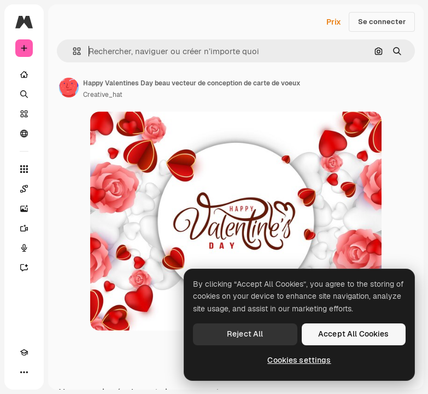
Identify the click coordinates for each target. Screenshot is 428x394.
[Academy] (24, 352)
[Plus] (24, 372)
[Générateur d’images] (24, 208)
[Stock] (24, 114)
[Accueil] (24, 74)
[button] (72, 51)
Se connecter (382, 21)
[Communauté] (24, 133)
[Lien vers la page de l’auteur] (69, 87)
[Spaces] (24, 189)
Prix (333, 22)
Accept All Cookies (353, 334)
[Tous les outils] (24, 169)
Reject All (245, 334)
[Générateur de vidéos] (24, 228)
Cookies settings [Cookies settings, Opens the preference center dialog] (299, 360)
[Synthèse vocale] (24, 248)
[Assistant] (24, 267)
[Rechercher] (24, 94)
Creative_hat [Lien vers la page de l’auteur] (102, 94)
